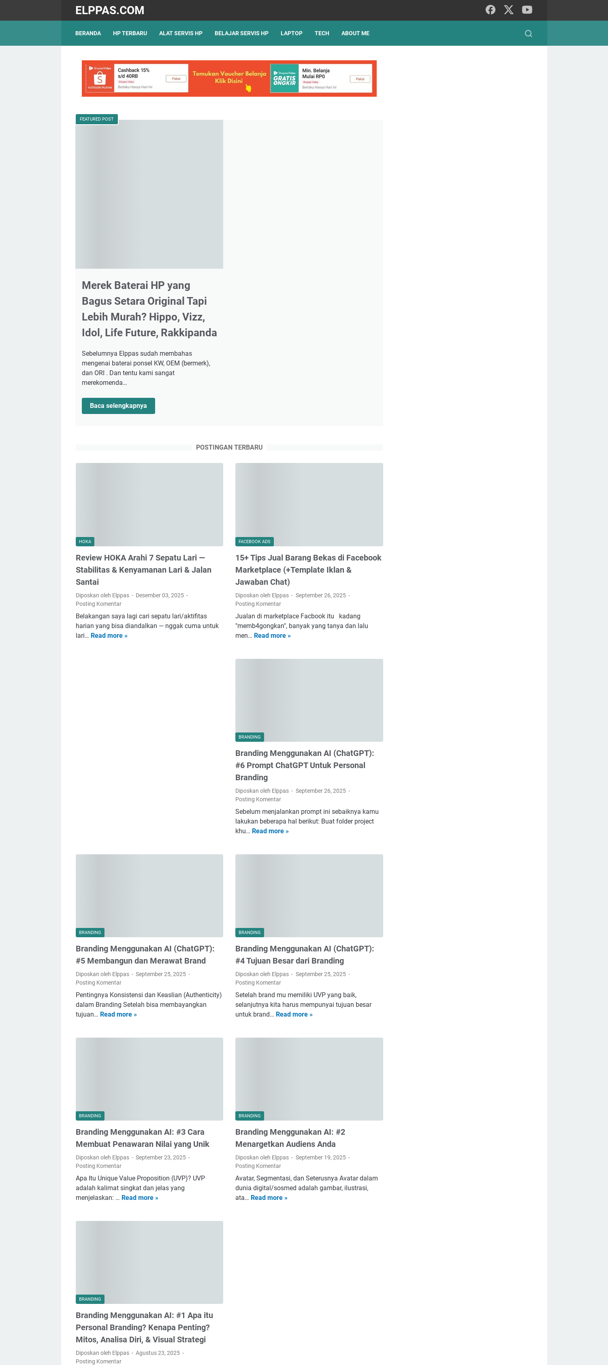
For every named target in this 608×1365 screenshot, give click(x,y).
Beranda (88, 33)
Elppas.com (110, 10)
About (318, 1336)
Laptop (292, 33)
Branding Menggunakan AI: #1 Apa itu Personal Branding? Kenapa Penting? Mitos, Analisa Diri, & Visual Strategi (144, 1193)
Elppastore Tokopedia (450, 457)
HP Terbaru (130, 33)
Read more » (109, 503)
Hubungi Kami (351, 1336)
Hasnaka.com (345, 1352)
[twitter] (508, 10)
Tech (322, 33)
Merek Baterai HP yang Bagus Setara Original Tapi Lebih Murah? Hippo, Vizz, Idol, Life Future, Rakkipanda (297, 169)
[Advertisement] (149, 562)
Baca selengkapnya (275, 274)
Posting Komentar (99, 471)
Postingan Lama (352, 1288)
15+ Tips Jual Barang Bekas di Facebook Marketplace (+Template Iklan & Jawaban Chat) (308, 437)
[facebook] (490, 10)
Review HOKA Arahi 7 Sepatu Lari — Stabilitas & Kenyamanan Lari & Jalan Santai (143, 437)
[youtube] (527, 10)
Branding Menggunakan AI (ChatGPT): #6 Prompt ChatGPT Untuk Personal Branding (304, 632)
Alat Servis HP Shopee (451, 471)
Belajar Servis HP (242, 33)
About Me (356, 33)
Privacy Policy (256, 1336)
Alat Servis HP (181, 33)
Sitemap (292, 1336)
